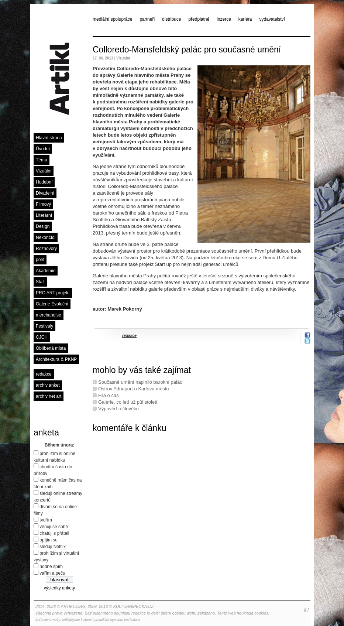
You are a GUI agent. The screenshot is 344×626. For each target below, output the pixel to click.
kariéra (245, 19)
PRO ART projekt (53, 292)
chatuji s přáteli (54, 533)
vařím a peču (52, 573)
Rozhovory (46, 248)
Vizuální (43, 171)
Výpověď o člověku (118, 408)
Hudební (44, 182)
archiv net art (48, 396)
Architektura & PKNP (56, 359)
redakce (44, 374)
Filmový (43, 204)
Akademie (45, 270)
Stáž (40, 281)
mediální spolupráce (112, 19)
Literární (44, 215)
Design (42, 226)
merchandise (48, 315)
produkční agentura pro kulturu (117, 620)
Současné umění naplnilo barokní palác (140, 382)
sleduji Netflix (52, 546)
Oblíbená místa (51, 348)
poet (40, 259)
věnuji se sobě (53, 526)
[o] (306, 610)
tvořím (45, 520)
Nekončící (45, 237)
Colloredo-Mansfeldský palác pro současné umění (187, 49)
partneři (147, 19)
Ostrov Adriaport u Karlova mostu (133, 388)
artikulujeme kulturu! (77, 620)
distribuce (171, 19)
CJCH (42, 337)
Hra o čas (108, 395)
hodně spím (51, 566)
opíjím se (48, 540)
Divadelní (45, 193)
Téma (41, 160)
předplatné (198, 19)
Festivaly (44, 326)
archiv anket (48, 385)
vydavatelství (272, 19)
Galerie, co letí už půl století (127, 402)
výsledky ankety (59, 588)
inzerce (224, 19)
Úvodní (43, 148)
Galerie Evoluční (52, 304)
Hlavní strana (49, 137)
